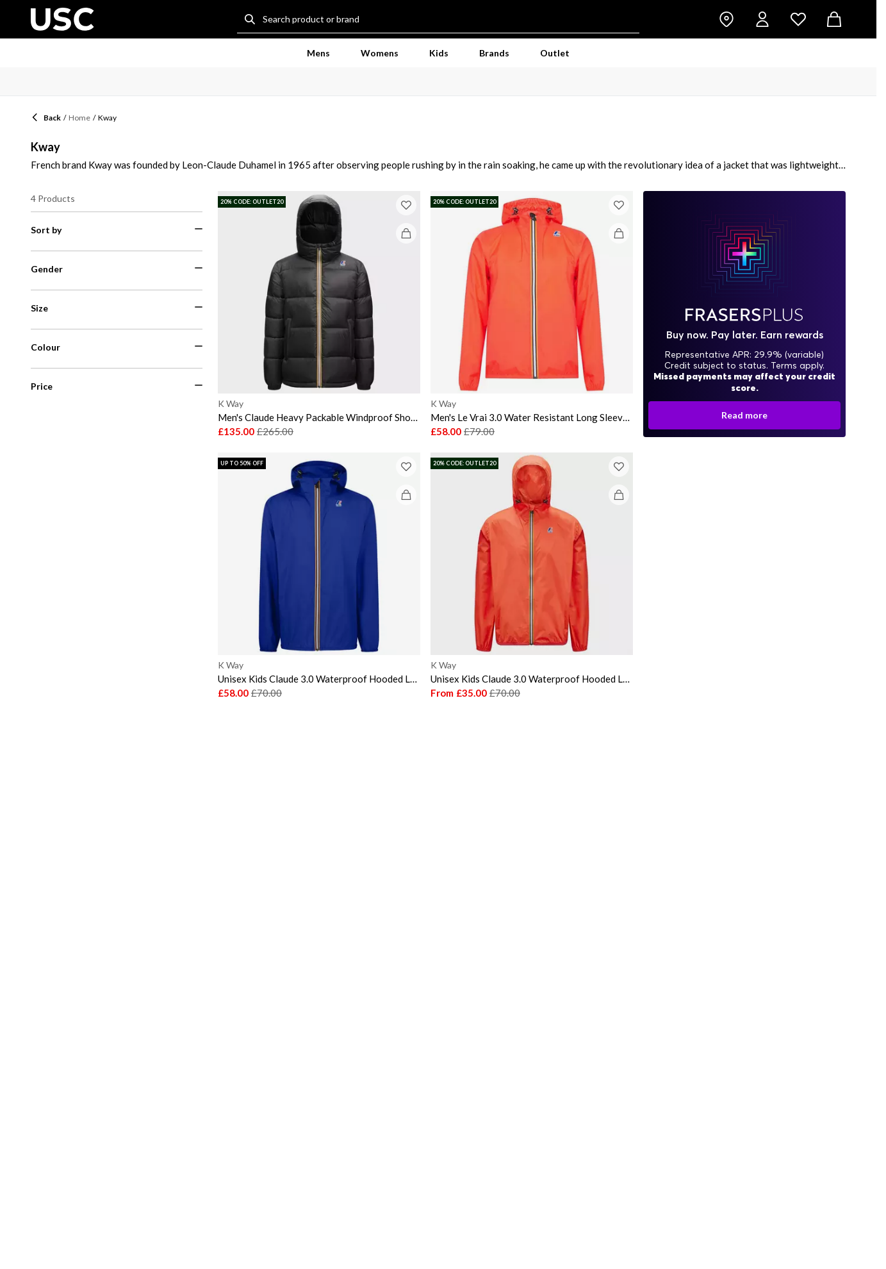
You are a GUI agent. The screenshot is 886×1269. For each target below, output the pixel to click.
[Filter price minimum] (69, 898)
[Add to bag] (406, 233)
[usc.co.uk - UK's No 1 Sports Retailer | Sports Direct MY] (62, 19)
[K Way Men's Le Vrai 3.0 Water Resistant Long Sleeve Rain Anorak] (532, 314)
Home (79, 117)
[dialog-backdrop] (744, 314)
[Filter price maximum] (165, 898)
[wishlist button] (798, 19)
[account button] (762, 19)
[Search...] (250, 19)
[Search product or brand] (438, 19)
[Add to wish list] (406, 205)
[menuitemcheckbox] (116, 471)
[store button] (726, 19)
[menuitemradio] (116, 261)
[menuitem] (318, 53)
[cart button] (834, 19)
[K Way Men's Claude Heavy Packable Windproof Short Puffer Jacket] (319, 314)
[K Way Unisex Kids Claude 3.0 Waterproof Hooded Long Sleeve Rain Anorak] (319, 575)
